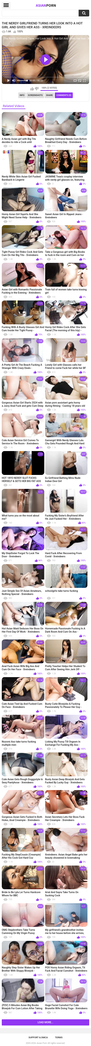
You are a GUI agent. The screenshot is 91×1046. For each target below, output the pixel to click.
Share (49, 95)
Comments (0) (63, 95)
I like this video (32, 88)
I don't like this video (37, 88)
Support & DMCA (38, 1037)
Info (22, 95)
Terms (58, 1037)
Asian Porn (42, 1043)
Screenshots (35, 95)
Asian (46, 5)
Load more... (45, 1022)
